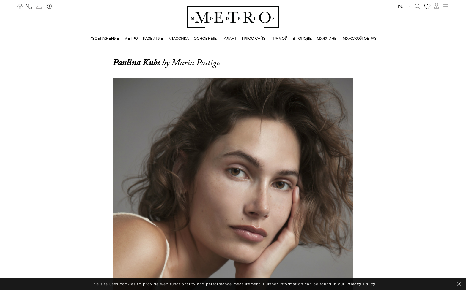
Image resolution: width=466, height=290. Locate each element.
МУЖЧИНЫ (327, 38)
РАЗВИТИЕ (153, 38)
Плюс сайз (253, 38)
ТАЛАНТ (229, 38)
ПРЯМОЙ (278, 38)
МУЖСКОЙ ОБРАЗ (360, 38)
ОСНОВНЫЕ (205, 38)
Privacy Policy (360, 284)
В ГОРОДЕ (302, 38)
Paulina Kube (137, 62)
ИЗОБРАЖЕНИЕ (104, 38)
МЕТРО (131, 38)
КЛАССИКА (178, 38)
